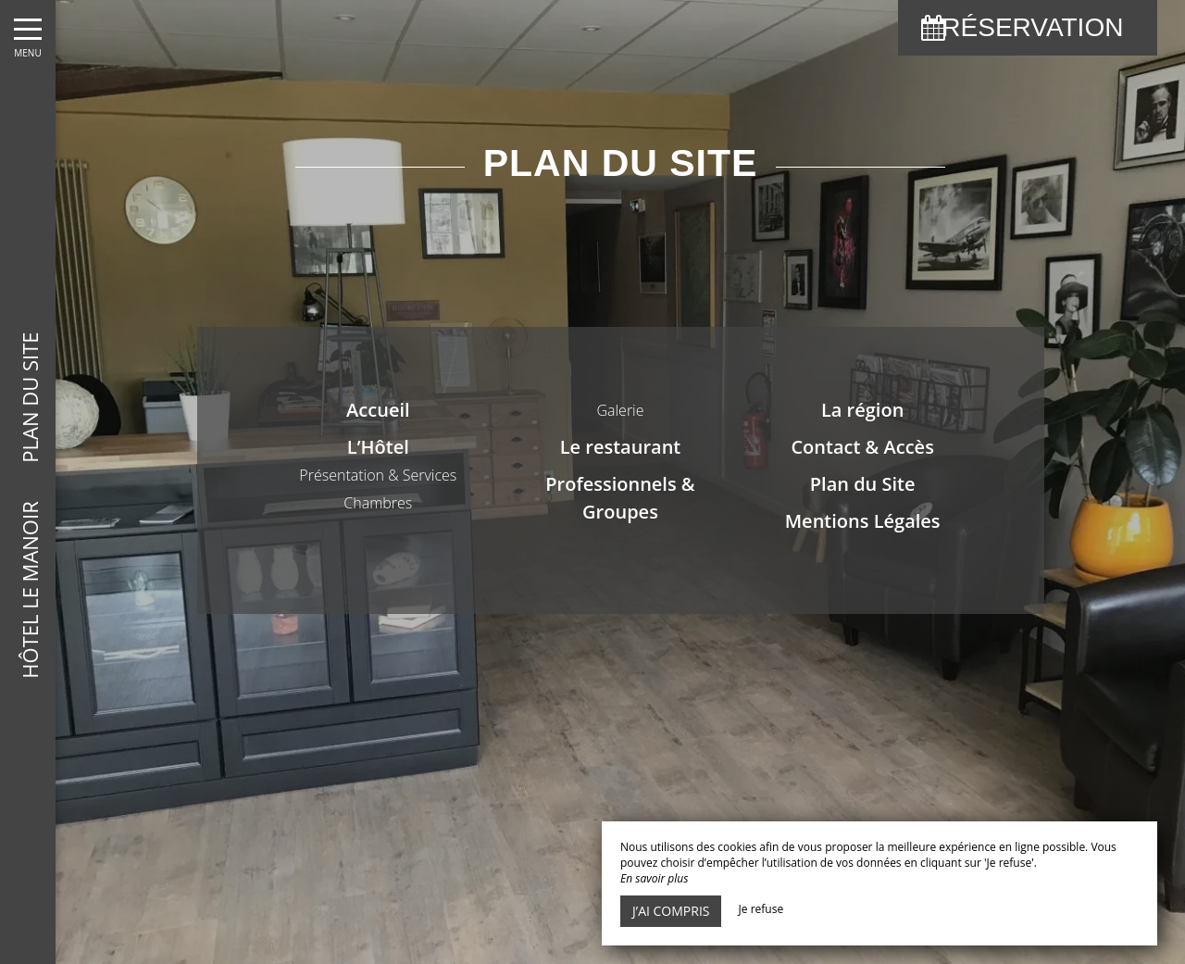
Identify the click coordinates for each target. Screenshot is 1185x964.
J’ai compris (670, 911)
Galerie (619, 410)
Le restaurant (620, 446)
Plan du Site (863, 483)
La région (862, 409)
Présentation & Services (377, 475)
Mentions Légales (863, 520)
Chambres (377, 503)
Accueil (377, 409)
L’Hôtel (378, 446)
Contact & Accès (862, 446)
